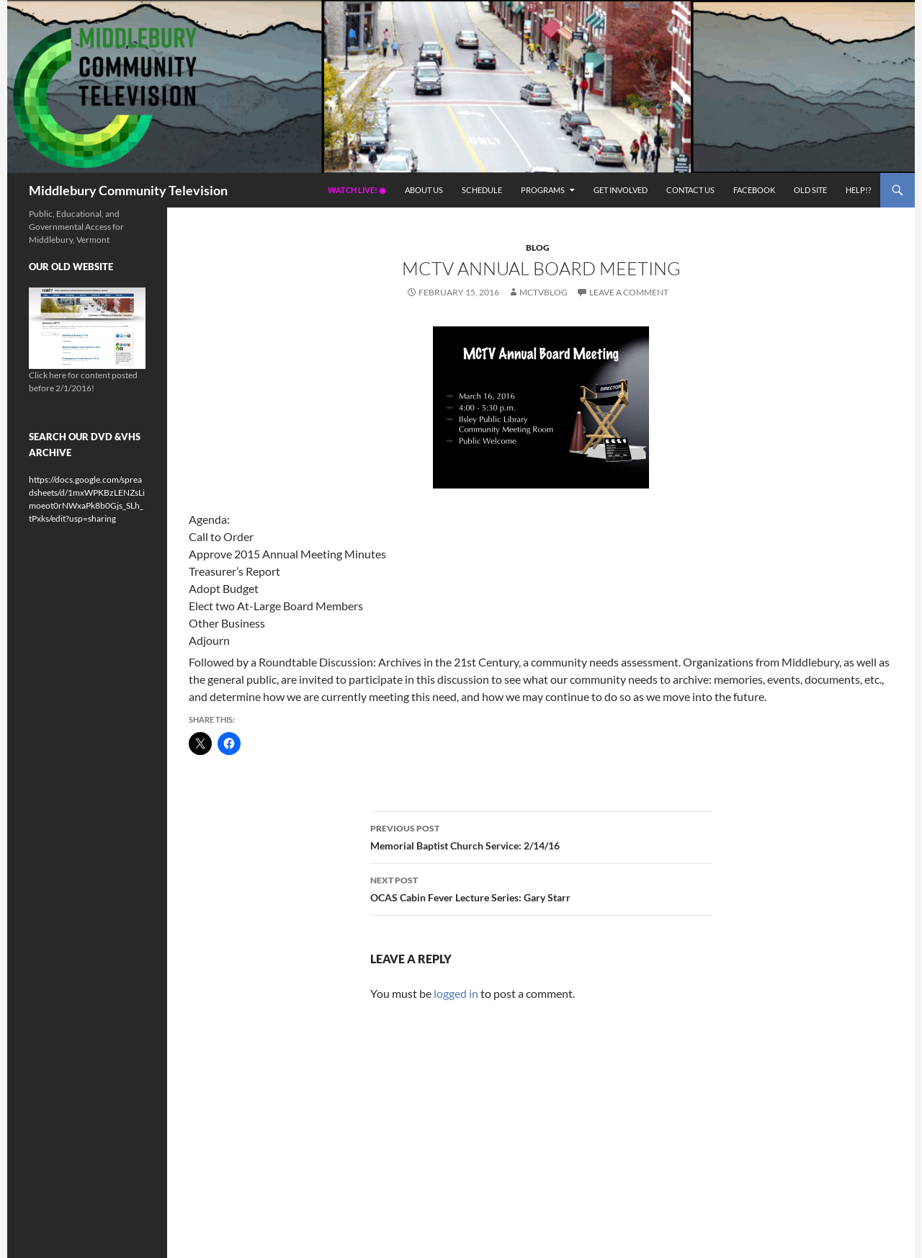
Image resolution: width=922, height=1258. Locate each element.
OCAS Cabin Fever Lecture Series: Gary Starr (541, 888)
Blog (538, 247)
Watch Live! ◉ (357, 190)
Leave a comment (628, 292)
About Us (424, 190)
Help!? (858, 190)
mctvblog (543, 292)
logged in (456, 993)
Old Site (810, 190)
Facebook (754, 190)
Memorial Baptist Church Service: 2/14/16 (541, 836)
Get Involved (621, 190)
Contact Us (690, 190)
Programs (543, 190)
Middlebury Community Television (128, 190)
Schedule (482, 190)
